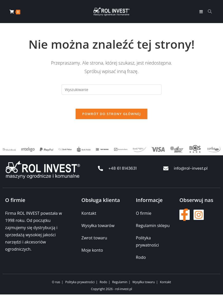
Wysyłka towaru (144, 283)
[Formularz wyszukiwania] (208, 11)
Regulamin (119, 283)
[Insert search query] (111, 89)
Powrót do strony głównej (111, 115)
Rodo (103, 283)
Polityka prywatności (80, 283)
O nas (56, 283)
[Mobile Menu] (201, 11)
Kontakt (165, 283)
